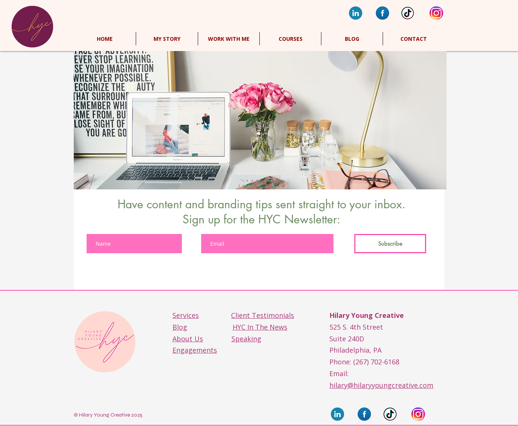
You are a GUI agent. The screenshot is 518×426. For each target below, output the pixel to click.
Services (185, 315)
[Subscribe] (390, 243)
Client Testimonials (262, 315)
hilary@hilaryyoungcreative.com (381, 385)
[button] (290, 38)
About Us (187, 338)
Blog (179, 327)
